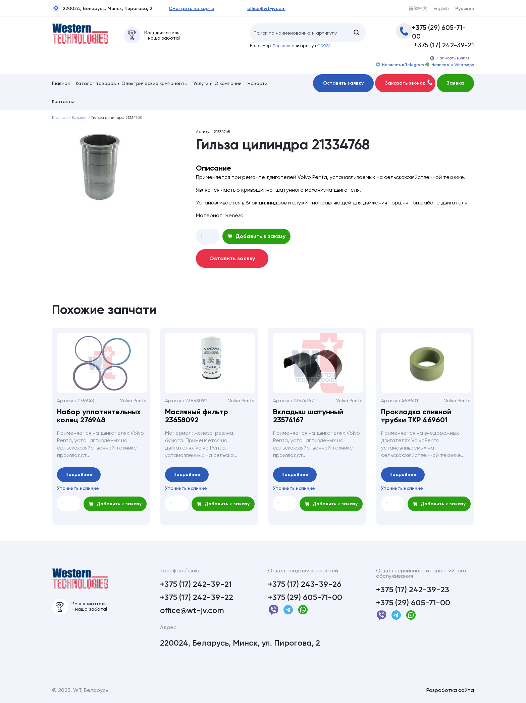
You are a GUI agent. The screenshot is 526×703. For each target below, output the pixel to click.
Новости (257, 83)
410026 (323, 46)
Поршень (282, 46)
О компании (228, 83)
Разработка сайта (450, 690)
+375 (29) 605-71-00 (439, 32)
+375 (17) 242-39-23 (412, 589)
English (441, 8)
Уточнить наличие (78, 488)
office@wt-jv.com (266, 8)
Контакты (63, 101)
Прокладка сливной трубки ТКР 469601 (416, 416)
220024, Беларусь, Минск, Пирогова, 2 (102, 9)
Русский (464, 8)
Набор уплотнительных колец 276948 (99, 416)
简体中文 (418, 8)
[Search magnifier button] (356, 32)
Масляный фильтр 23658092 (196, 416)
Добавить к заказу (256, 236)
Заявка (455, 83)
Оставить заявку (343, 83)
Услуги (201, 83)
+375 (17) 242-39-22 (196, 597)
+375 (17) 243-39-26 (304, 584)
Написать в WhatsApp (449, 64)
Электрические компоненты (155, 83)
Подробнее (78, 474)
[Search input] (299, 32)
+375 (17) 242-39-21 (444, 45)
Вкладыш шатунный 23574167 (308, 416)
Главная (61, 83)
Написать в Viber (449, 58)
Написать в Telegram (400, 64)
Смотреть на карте (191, 8)
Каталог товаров (96, 83)
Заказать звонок (409, 83)
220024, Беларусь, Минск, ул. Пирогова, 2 (240, 643)
